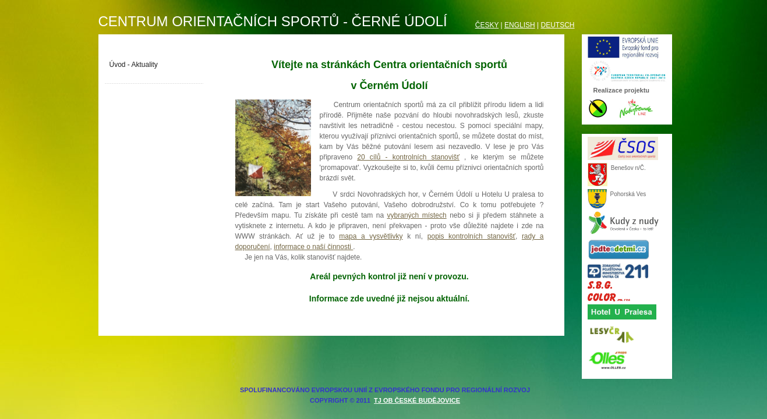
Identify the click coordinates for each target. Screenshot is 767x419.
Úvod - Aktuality (133, 65)
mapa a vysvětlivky (370, 236)
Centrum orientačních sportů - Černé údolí (272, 21)
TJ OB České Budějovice (417, 400)
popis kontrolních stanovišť (471, 236)
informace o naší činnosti (313, 247)
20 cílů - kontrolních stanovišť (408, 157)
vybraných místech (417, 215)
